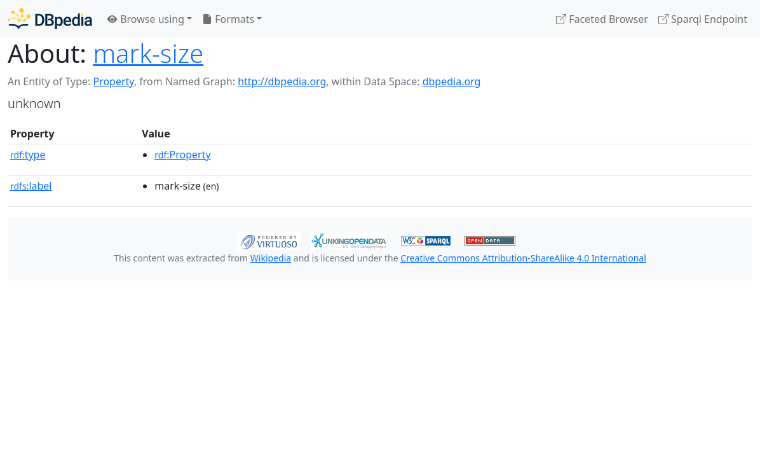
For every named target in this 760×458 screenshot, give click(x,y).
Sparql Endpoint (702, 19)
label (31, 186)
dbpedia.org (452, 81)
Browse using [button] (145, 19)
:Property (182, 155)
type (28, 155)
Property (113, 81)
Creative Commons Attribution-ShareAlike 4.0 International (523, 258)
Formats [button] (228, 19)
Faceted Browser (602, 19)
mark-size (148, 53)
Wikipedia (270, 258)
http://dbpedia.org (282, 81)
